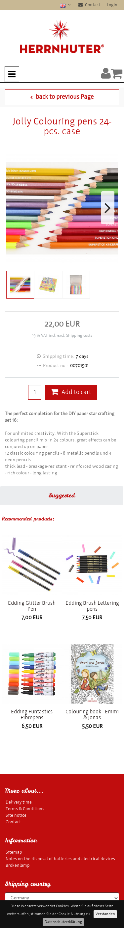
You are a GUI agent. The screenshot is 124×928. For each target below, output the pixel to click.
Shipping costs (79, 335)
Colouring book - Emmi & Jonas (92, 714)
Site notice (16, 815)
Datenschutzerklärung (63, 922)
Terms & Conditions (25, 808)
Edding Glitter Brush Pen (32, 606)
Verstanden (105, 914)
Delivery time (19, 802)
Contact (89, 4)
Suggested (62, 495)
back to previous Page (62, 96)
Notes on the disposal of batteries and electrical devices (60, 858)
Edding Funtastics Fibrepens (32, 714)
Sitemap (14, 852)
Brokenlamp (18, 865)
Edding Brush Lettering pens (92, 606)
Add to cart (71, 392)
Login (112, 4)
